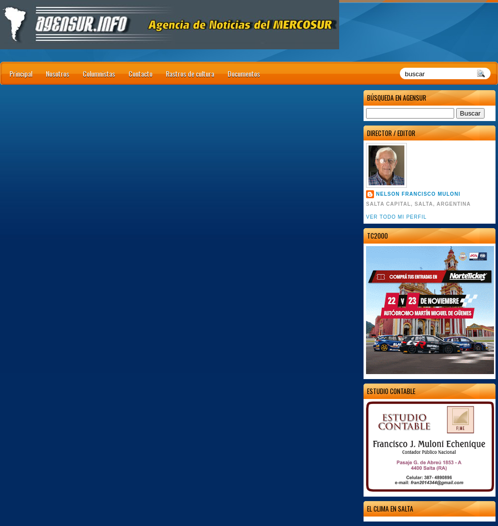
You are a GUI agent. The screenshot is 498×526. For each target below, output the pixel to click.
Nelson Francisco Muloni (418, 194)
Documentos (244, 73)
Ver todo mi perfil (396, 217)
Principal (20, 73)
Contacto (140, 73)
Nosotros (57, 73)
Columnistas (99, 73)
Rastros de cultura (190, 73)
